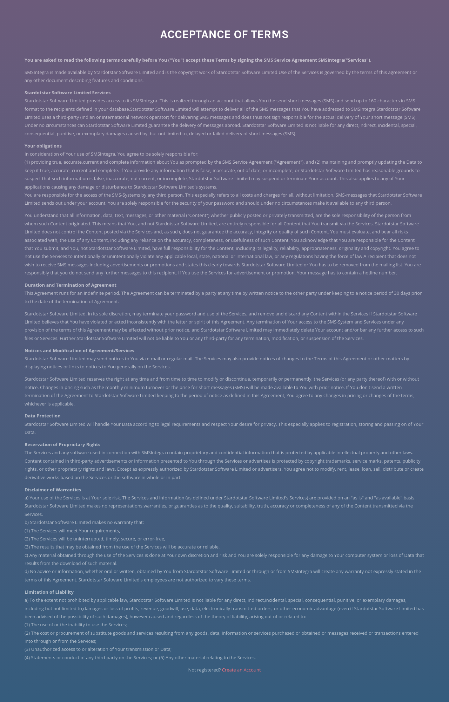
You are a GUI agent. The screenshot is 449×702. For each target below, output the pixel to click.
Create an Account (241, 670)
